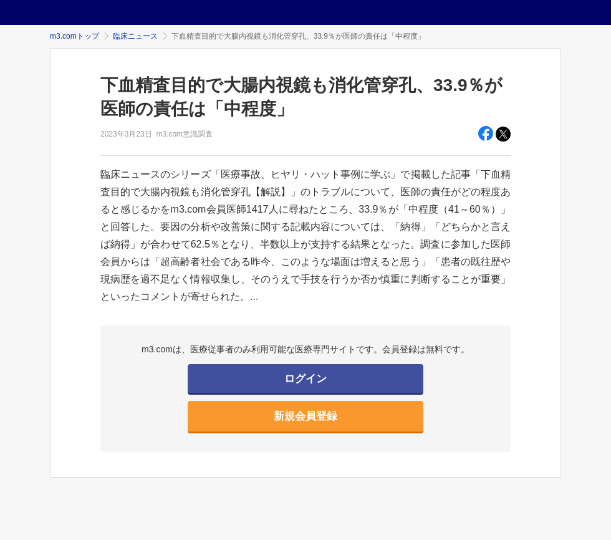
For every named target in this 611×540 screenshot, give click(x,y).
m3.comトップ (74, 36)
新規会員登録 (305, 416)
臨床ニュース (135, 36)
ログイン (305, 379)
